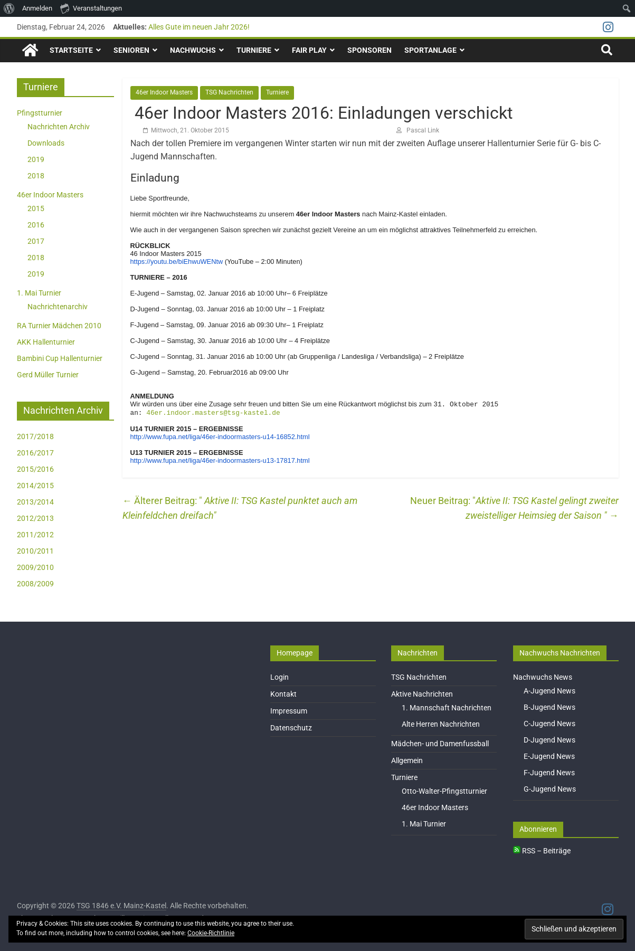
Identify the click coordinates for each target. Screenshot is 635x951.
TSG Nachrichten (229, 92)
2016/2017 (35, 452)
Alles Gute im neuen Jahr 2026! (199, 27)
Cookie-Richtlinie (210, 933)
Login (279, 677)
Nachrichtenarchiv (57, 306)
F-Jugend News (549, 772)
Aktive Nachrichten (422, 694)
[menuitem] (9, 8)
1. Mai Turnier (39, 292)
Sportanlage (430, 50)
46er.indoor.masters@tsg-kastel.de (213, 414)
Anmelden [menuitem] (37, 8)
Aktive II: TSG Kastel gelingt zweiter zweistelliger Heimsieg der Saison (542, 510)
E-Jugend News (549, 756)
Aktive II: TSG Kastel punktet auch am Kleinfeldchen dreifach (239, 510)
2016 (35, 224)
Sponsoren (369, 50)
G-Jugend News (550, 789)
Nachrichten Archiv (58, 126)
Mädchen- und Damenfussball (440, 743)
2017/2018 (35, 436)
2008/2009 (35, 583)
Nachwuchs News (542, 677)
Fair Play (309, 50)
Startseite (71, 50)
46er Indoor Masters (164, 92)
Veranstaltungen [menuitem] (91, 8)
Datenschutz (291, 728)
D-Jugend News (549, 740)
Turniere (253, 50)
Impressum (288, 711)
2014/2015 (35, 485)
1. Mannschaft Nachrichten (446, 707)
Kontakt (283, 694)
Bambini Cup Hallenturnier (59, 358)
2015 (35, 208)
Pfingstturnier (39, 112)
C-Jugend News (549, 723)
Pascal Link (422, 130)
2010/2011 (35, 550)
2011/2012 (35, 534)
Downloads (45, 142)
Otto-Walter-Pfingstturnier (444, 791)
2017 (35, 240)
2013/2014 (35, 501)
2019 (35, 159)
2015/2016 (35, 468)
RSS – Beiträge (542, 851)
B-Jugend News (549, 707)
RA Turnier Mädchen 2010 (59, 325)
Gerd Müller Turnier (48, 374)
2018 (35, 175)
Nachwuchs (193, 50)
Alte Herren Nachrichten (441, 724)
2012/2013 (35, 517)
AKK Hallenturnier (46, 341)
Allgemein (407, 760)
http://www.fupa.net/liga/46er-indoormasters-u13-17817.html (220, 462)
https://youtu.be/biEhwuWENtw (176, 261)
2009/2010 (35, 567)
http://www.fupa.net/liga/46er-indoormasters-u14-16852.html (220, 438)
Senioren (131, 50)
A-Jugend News (549, 691)
